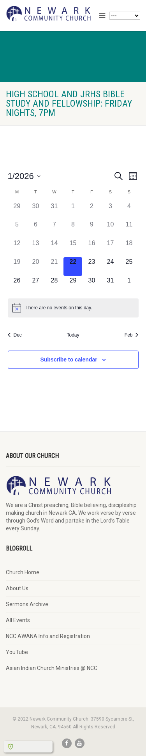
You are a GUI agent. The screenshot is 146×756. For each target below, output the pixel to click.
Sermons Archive (27, 604)
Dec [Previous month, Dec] (15, 335)
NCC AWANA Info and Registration (48, 636)
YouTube (17, 652)
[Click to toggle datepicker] (24, 176)
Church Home (22, 572)
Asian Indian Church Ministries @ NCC (51, 668)
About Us (17, 588)
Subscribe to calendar (68, 359)
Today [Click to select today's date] (73, 335)
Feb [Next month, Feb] (132, 335)
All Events (18, 620)
